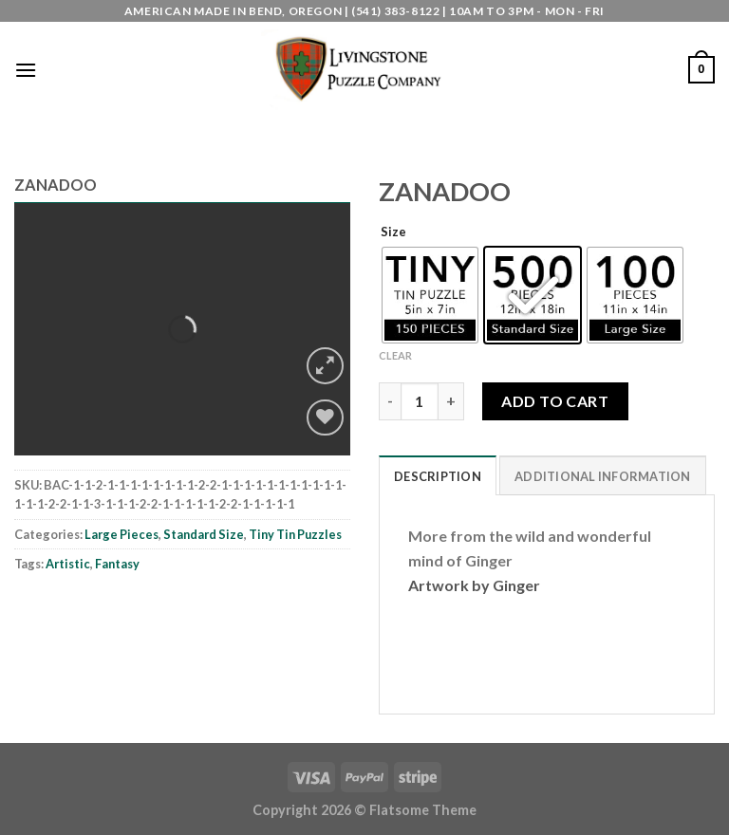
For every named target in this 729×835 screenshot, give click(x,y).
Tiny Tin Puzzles (295, 534)
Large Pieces (121, 534)
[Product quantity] (420, 401)
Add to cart (554, 401)
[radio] (430, 295)
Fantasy (117, 563)
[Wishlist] (325, 417)
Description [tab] (437, 476)
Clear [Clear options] (395, 355)
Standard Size (203, 534)
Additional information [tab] (602, 476)
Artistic (68, 563)
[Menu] (25, 69)
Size (393, 232)
